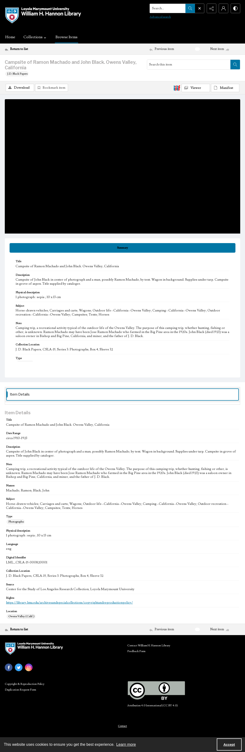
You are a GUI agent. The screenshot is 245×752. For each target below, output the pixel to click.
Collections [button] (35, 37)
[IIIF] (177, 88)
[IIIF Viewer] (195, 88)
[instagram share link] (29, 667)
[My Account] (223, 8)
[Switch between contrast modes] (235, 8)
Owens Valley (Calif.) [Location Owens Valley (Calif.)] (21, 616)
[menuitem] (122, 726)
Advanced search (160, 17)
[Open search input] (199, 8)
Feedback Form (136, 651)
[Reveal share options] (211, 8)
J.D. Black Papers (17, 74)
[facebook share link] (8, 667)
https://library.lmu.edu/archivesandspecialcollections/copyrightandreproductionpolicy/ (69, 602)
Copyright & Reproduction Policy (25, 684)
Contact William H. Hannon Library (148, 645)
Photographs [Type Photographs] (16, 521)
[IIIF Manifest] (225, 88)
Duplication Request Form (20, 690)
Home (10, 37)
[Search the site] (167, 8)
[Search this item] (188, 64)
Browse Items (67, 37)
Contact (122, 726)
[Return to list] (37, 49)
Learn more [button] (126, 744)
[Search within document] (235, 64)
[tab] (122, 247)
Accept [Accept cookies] (229, 745)
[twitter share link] (18, 667)
